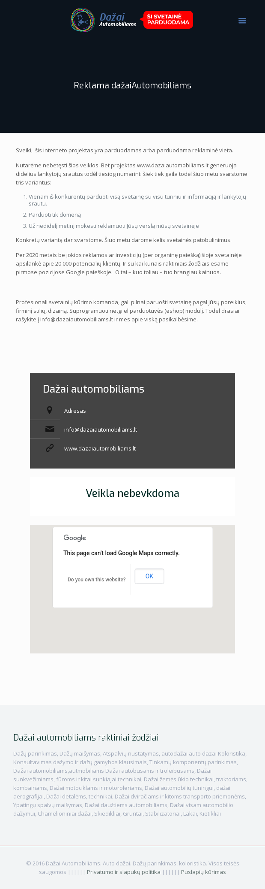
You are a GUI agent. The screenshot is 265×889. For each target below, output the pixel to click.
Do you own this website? (97, 580)
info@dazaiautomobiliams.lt (100, 429)
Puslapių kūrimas (203, 872)
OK (149, 576)
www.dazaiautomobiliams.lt (100, 448)
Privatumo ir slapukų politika (124, 872)
